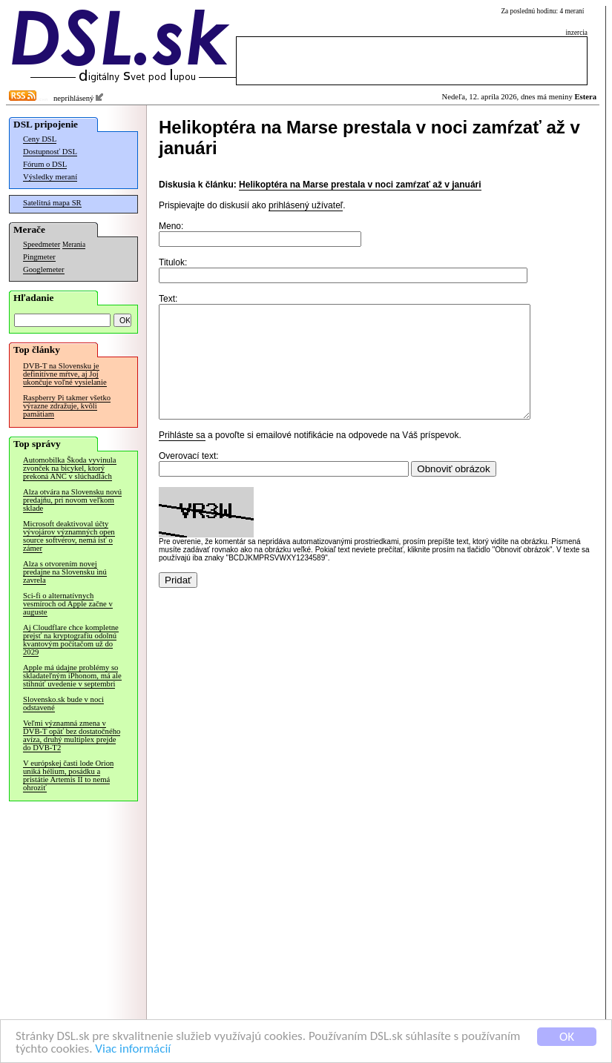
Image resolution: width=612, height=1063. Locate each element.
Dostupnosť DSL (50, 152)
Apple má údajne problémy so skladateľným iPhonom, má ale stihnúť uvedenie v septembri (72, 675)
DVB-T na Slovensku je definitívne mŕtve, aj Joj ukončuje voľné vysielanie (65, 374)
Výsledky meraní (50, 177)
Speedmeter (41, 244)
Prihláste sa (182, 457)
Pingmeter (39, 257)
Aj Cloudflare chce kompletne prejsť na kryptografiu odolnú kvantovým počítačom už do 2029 (71, 639)
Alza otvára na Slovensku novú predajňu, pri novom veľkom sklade (72, 500)
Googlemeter (44, 269)
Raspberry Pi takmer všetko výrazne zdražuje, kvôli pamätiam (67, 406)
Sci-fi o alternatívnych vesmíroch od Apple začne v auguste (68, 604)
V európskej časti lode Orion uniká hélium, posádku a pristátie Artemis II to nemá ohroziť (68, 775)
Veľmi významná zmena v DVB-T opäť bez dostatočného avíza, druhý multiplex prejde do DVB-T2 (71, 735)
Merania (73, 244)
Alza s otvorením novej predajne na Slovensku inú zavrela (65, 572)
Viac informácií (133, 1049)
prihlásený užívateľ (306, 205)
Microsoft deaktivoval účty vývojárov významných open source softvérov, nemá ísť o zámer (69, 536)
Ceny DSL (39, 139)
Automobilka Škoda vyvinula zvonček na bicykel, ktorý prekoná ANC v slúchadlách (69, 468)
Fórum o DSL (45, 164)
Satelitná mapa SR (52, 203)
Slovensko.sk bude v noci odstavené (63, 703)
